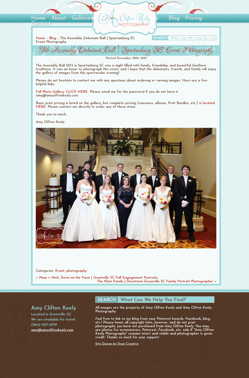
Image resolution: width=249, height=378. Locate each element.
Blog (174, 18)
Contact (41, 23)
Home (38, 18)
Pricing (193, 18)
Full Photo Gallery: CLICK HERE (62, 92)
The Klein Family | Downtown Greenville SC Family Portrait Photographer (155, 281)
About (58, 18)
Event (59, 271)
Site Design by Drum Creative (117, 343)
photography (76, 271)
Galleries (82, 18)
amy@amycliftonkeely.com (52, 330)
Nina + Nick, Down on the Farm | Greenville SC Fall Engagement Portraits (98, 278)
